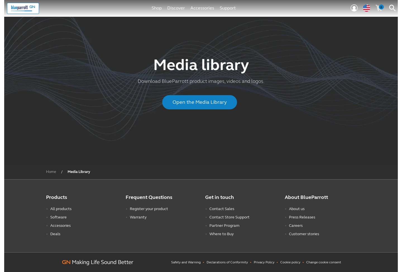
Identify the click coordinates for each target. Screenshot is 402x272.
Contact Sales (221, 208)
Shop (157, 8)
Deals (55, 234)
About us (297, 208)
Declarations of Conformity (227, 262)
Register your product (149, 208)
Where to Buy (221, 234)
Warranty (138, 217)
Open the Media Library (200, 102)
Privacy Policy (264, 262)
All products (60, 208)
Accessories (202, 8)
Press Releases (302, 217)
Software (58, 217)
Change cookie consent (323, 262)
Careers (296, 225)
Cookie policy (290, 262)
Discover (176, 8)
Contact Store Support (229, 217)
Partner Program (224, 225)
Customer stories (304, 234)
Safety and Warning (186, 262)
